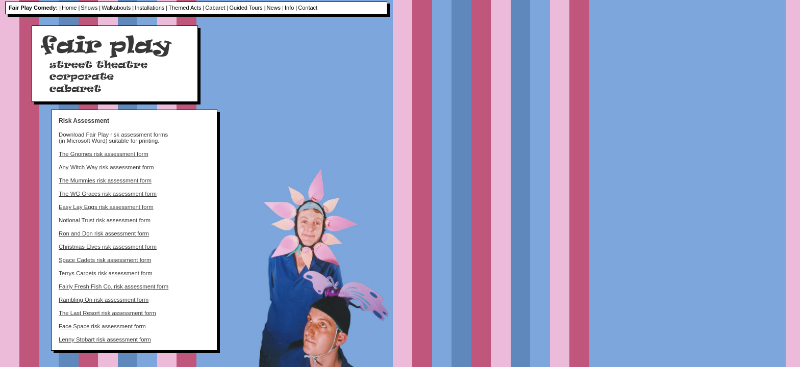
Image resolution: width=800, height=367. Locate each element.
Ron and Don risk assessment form (104, 233)
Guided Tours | (247, 8)
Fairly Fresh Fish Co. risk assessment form (113, 286)
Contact (307, 8)
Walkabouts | (118, 8)
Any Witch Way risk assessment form (106, 167)
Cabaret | (216, 8)
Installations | (151, 8)
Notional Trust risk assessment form (105, 220)
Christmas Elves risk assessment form (108, 247)
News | (275, 8)
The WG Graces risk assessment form (108, 194)
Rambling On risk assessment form (103, 300)
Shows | (91, 8)
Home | (71, 8)
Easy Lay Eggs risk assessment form (106, 207)
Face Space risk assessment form (102, 326)
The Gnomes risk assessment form (103, 154)
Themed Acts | (186, 8)
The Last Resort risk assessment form (107, 313)
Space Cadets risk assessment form (105, 260)
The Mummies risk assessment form (105, 180)
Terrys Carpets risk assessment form (106, 273)
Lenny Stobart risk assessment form (105, 339)
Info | (291, 8)
